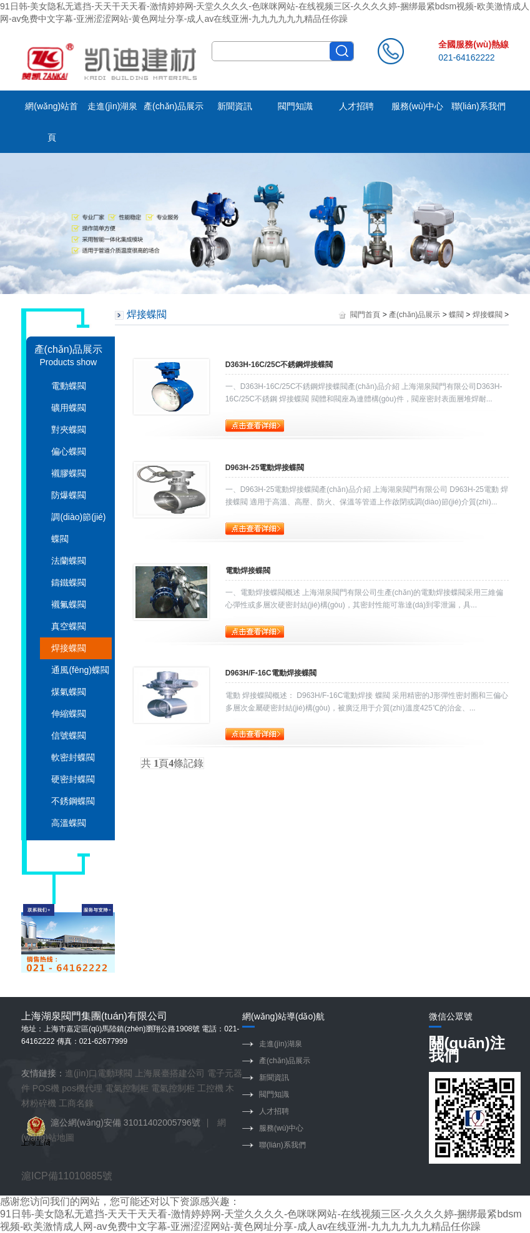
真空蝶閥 (68, 626)
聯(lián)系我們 (478, 106)
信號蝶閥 (68, 735)
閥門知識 (295, 106)
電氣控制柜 (127, 1088)
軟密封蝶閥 (73, 757)
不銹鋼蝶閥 (73, 801)
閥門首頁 (365, 314)
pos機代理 (82, 1088)
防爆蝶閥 (68, 495)
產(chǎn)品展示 (174, 106)
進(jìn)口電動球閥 (98, 1073)
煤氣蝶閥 (68, 692)
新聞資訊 (234, 106)
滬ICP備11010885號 (66, 1176)
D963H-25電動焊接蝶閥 (265, 467)
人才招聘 (356, 106)
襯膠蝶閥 (68, 473)
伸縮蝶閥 (68, 714)
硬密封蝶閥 (73, 779)
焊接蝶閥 (68, 648)
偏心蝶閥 (68, 451)
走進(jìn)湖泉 (112, 106)
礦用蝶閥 (68, 408)
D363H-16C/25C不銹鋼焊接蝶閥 (279, 364)
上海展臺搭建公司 (170, 1073)
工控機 (210, 1088)
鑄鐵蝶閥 (68, 582)
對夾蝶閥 (68, 430)
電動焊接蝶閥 (247, 570)
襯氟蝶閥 (68, 604)
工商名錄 (76, 1103)
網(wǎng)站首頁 (51, 121)
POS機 (46, 1088)
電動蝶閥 (68, 386)
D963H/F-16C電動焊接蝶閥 (271, 673)
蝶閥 (456, 314)
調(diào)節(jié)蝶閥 (78, 528)
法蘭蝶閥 (68, 561)
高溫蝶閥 (68, 823)
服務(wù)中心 (417, 106)
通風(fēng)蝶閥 (80, 670)
